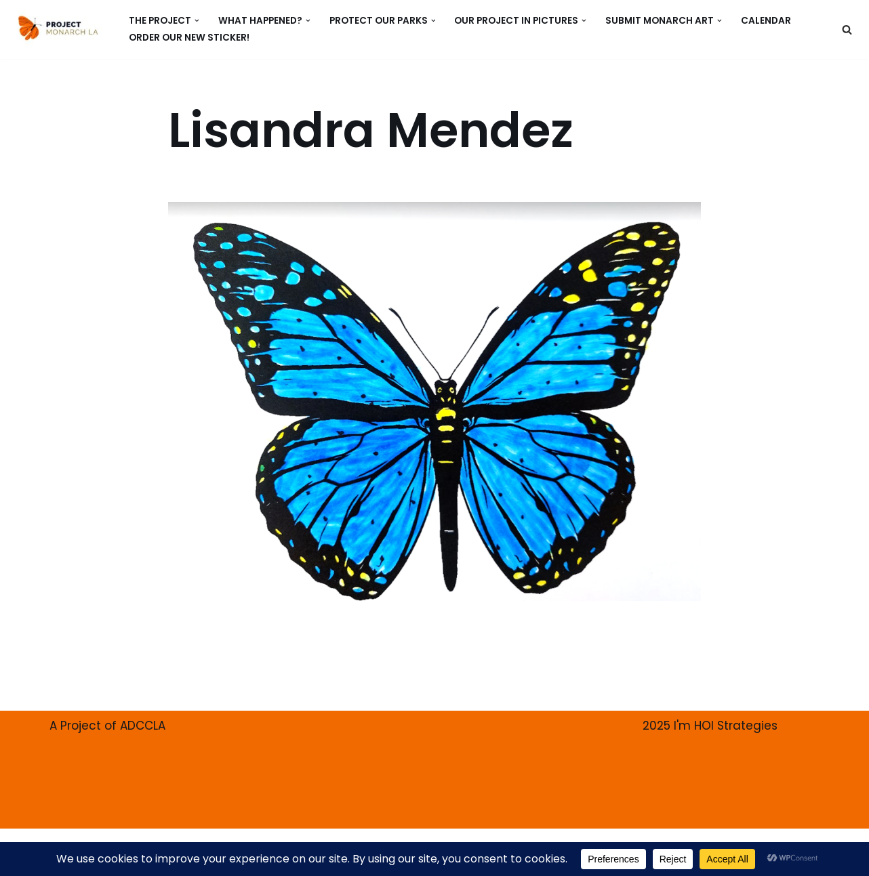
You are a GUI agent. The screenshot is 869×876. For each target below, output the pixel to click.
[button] (197, 20)
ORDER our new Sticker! (189, 37)
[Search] (847, 29)
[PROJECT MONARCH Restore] (58, 28)
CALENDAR (766, 20)
